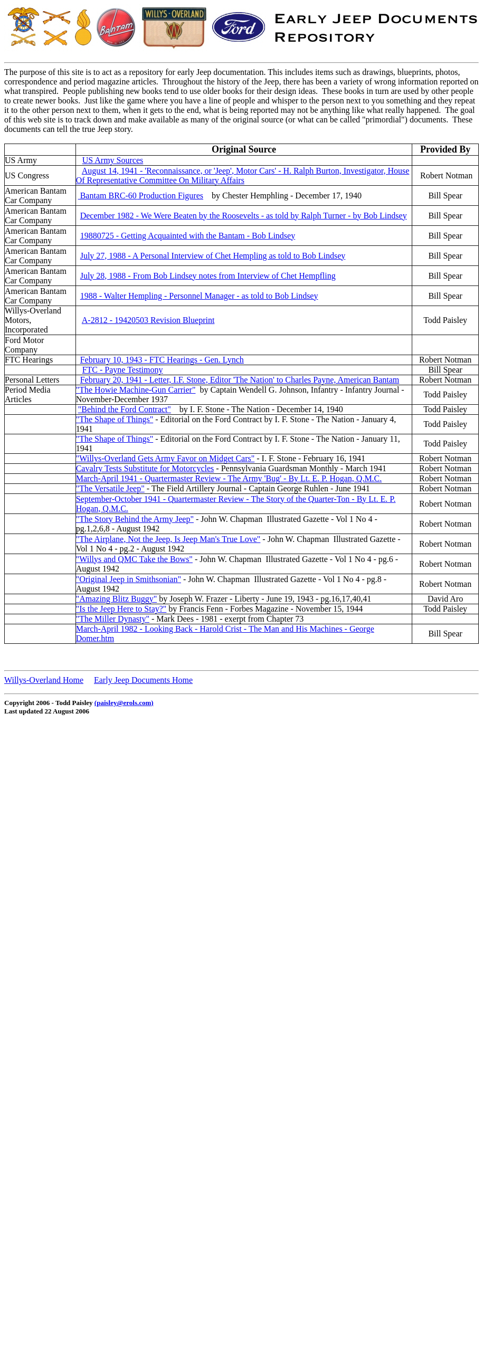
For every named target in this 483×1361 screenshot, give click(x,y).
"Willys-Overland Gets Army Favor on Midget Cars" (165, 458)
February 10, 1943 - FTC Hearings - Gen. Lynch (162, 359)
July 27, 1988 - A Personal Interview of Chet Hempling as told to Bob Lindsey (213, 255)
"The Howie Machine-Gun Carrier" (136, 389)
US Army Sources (113, 160)
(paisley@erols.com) (124, 703)
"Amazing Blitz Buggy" (116, 598)
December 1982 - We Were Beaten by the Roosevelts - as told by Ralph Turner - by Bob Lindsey (243, 215)
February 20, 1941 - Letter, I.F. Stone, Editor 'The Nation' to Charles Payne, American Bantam (240, 379)
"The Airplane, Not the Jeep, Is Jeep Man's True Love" (168, 539)
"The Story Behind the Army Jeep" (135, 519)
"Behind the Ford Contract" (124, 409)
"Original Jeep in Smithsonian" (128, 579)
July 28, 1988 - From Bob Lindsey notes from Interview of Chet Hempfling (208, 275)
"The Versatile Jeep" (110, 488)
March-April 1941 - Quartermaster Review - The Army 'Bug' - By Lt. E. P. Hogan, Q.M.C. (229, 478)
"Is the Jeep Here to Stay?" (121, 608)
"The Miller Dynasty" (112, 618)
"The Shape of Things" (115, 419)
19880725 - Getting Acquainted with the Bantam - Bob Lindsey (188, 235)
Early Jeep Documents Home (143, 679)
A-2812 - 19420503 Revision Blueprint (148, 320)
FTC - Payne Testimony (122, 369)
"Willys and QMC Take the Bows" (134, 559)
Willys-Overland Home (43, 679)
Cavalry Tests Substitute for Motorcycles (145, 468)
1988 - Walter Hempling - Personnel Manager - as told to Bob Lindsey (199, 295)
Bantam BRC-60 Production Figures (140, 195)
